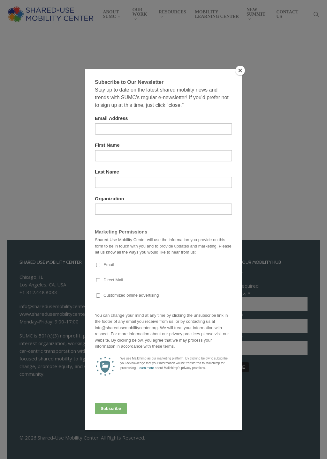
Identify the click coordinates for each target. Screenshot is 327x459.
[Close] (240, 70)
